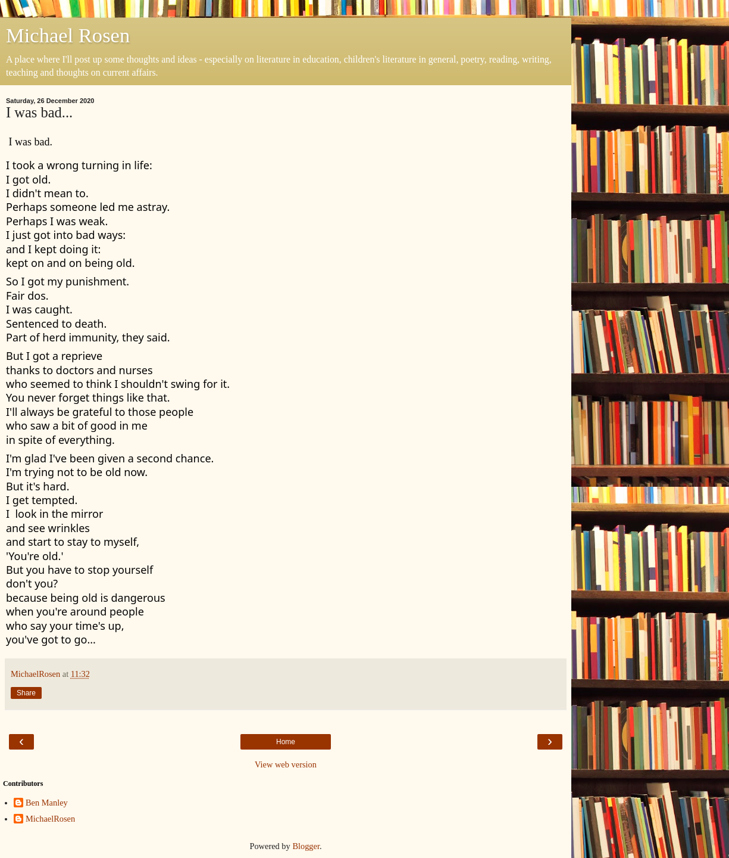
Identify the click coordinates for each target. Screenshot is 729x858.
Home (285, 742)
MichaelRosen (50, 818)
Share (26, 693)
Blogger (306, 846)
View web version (286, 764)
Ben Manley (47, 802)
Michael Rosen (68, 35)
